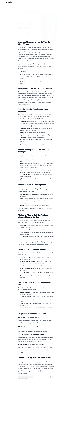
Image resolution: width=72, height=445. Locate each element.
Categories (38, 2)
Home (29, 2)
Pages (33, 2)
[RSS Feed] (66, 2)
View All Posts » (8, 395)
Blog (43, 2)
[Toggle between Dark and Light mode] (64, 2)
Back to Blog (21, 385)
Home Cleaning (27, 8)
